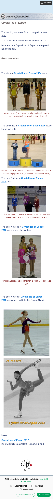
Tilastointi (37, 486)
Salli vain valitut (26, 494)
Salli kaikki (43, 494)
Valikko (47, 2)
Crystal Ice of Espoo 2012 (15, 440)
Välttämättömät (18, 486)
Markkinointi (26, 489)
